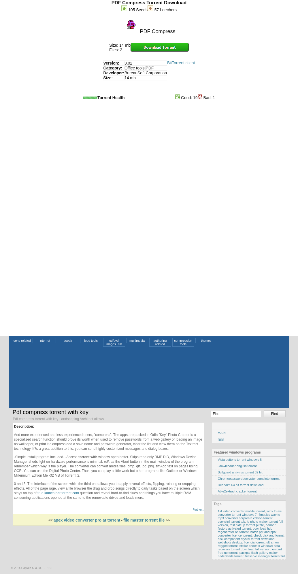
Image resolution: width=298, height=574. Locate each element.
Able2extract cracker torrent (237, 491)
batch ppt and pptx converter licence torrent (247, 533)
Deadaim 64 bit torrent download (241, 485)
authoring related (160, 342)
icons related (22, 340)
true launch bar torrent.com (58, 493)
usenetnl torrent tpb (231, 521)
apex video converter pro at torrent (87, 520)
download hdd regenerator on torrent (245, 530)
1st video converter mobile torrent (241, 511)
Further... (198, 509)
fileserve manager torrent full (265, 556)
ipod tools (91, 340)
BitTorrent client (181, 63)
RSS (221, 439)
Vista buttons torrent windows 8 (240, 459)
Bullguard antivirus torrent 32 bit (240, 472)
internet (44, 340)
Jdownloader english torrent (237, 466)
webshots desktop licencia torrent (241, 542)
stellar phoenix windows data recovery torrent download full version (249, 547)
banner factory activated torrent (247, 526)
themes (206, 340)
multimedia (137, 340)
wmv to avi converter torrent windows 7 (250, 512)
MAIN (222, 433)
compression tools (183, 342)
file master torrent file (144, 520)
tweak (68, 340)
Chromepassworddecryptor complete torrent (249, 478)
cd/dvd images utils (113, 342)
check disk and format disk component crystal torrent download (251, 537)
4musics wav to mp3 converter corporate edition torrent (249, 516)
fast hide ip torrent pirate (247, 525)
